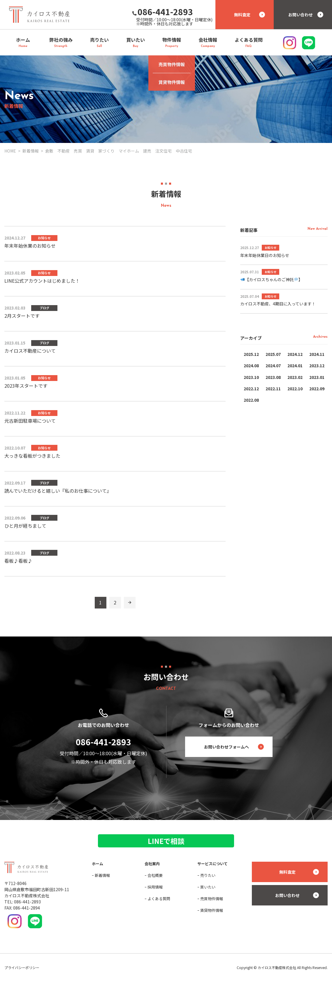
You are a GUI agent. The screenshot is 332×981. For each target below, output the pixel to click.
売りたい (207, 875)
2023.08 (273, 377)
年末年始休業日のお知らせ (264, 255)
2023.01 (316, 377)
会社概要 (155, 875)
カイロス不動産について (30, 350)
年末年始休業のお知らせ (30, 245)
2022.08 (251, 400)
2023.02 (295, 377)
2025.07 (273, 354)
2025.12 (251, 354)
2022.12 (251, 388)
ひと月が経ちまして (25, 525)
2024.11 (316, 354)
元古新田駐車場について (30, 420)
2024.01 (295, 365)
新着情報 (102, 875)
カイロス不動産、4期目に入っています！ (278, 304)
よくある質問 (158, 898)
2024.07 (273, 365)
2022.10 (295, 388)
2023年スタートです (26, 385)
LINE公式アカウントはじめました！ (42, 280)
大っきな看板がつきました (32, 455)
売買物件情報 (211, 898)
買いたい (207, 887)
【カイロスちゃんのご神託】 (271, 279)
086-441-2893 (103, 742)
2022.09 (316, 388)
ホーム (97, 863)
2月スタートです (22, 315)
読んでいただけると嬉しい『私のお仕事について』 (57, 490)
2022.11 (273, 388)
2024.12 (295, 354)
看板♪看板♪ (18, 560)
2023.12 (316, 365)
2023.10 (251, 377)
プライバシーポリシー (21, 967)
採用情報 (155, 887)
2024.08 (251, 365)
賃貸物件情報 (211, 910)
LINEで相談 (166, 841)
